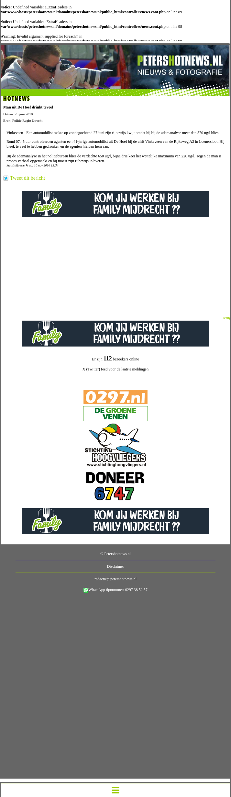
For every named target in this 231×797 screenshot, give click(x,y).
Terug (226, 318)
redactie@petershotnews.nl (115, 579)
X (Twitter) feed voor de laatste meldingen (115, 369)
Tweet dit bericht (27, 178)
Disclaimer (115, 566)
